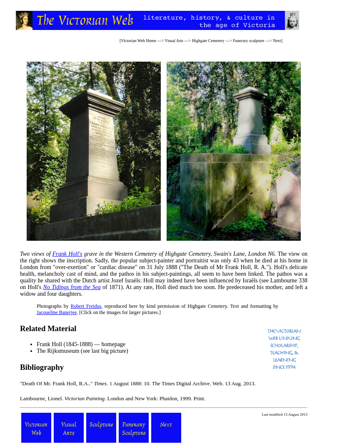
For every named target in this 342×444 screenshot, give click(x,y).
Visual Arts (174, 40)
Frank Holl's (67, 254)
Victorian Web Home (138, 40)
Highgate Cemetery (208, 40)
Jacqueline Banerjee (57, 312)
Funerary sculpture (248, 40)
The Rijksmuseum (58, 351)
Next (277, 40)
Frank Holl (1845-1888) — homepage (81, 344)
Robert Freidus (86, 306)
